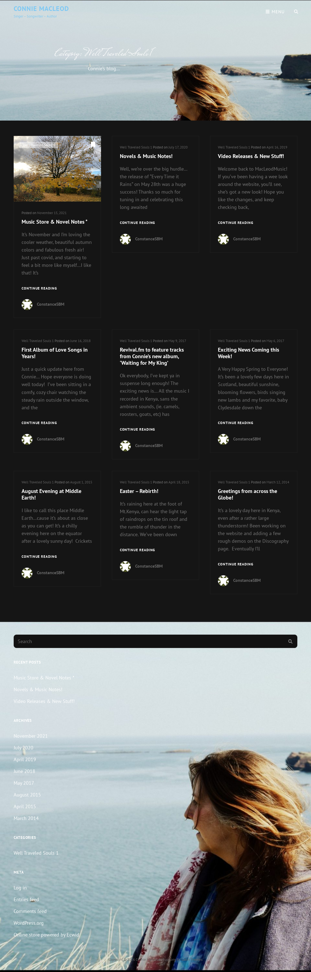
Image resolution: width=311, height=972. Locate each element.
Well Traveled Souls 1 (39, 145)
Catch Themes (191, 959)
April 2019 (25, 759)
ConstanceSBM (50, 304)
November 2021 (31, 736)
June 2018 (24, 771)
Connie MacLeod (41, 8)
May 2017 (24, 783)
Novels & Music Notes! (146, 156)
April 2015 (25, 806)
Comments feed (30, 911)
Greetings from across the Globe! (247, 494)
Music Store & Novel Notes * (55, 221)
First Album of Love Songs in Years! (55, 353)
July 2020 (23, 748)
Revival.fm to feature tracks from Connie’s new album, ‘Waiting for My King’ (152, 356)
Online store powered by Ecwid (46, 935)
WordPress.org (29, 923)
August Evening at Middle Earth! (51, 494)
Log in (20, 888)
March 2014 (26, 818)
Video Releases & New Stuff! (251, 156)
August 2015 (27, 795)
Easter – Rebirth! (139, 491)
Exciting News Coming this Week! (248, 353)
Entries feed (26, 899)
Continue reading (39, 288)
